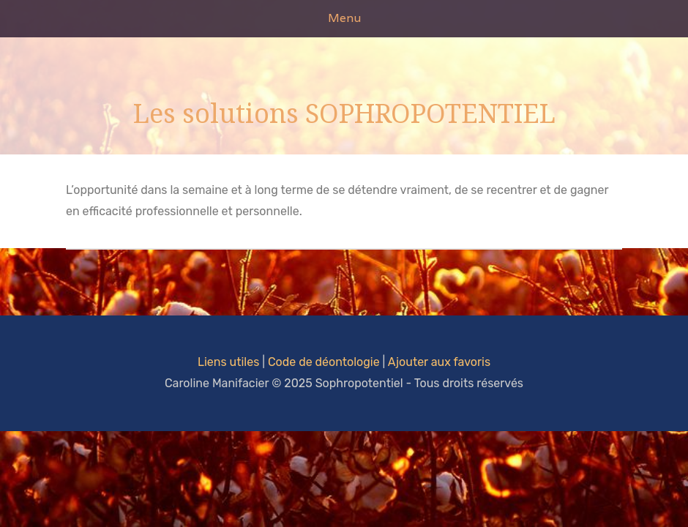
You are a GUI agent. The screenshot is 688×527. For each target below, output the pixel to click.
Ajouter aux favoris (439, 362)
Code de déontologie (324, 362)
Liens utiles (228, 362)
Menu (344, 18)
